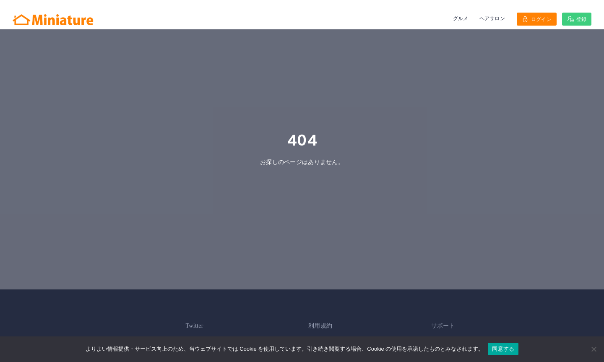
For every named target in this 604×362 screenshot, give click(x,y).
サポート (443, 326)
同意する (503, 349)
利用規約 (320, 326)
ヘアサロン (492, 18)
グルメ (461, 18)
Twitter (194, 326)
